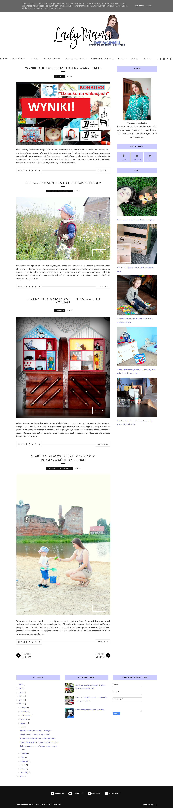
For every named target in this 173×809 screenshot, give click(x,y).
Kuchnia (122, 59)
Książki (134, 59)
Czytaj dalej (103, 171)
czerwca (24, 754)
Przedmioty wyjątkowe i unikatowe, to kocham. (63, 301)
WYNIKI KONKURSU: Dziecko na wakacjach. (63, 68)
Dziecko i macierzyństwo (12, 59)
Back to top (150, 806)
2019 (21, 689)
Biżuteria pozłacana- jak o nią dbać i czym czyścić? (135, 220)
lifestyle (60, 76)
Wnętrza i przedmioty (76, 59)
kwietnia (24, 762)
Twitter (150, 157)
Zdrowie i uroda (51, 59)
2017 (21, 697)
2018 (21, 693)
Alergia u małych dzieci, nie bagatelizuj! (63, 183)
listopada (24, 712)
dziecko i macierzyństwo (60, 191)
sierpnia (23, 724)
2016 (21, 701)
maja (22, 758)
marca (23, 765)
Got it (148, 6)
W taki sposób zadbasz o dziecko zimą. (89, 710)
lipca (22, 727)
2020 (21, 685)
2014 (21, 777)
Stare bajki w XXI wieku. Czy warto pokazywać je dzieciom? (63, 458)
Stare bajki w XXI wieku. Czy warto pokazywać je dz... (39, 743)
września (24, 720)
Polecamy (147, 59)
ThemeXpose (39, 805)
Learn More (139, 6)
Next (102, 253)
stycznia (24, 773)
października (25, 716)
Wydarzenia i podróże (102, 59)
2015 (21, 704)
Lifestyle (34, 59)
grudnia (23, 708)
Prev (95, 253)
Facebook (123, 157)
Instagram (137, 157)
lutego (23, 769)
